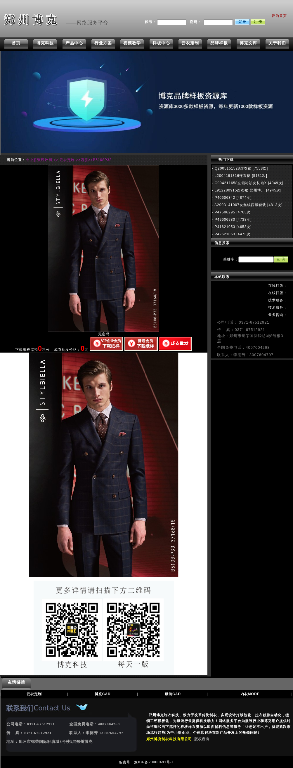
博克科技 (45, 43)
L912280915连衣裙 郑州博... (239, 190)
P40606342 (224, 198)
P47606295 (224, 212)
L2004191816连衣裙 (232, 176)
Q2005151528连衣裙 (232, 168)
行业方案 (103, 43)
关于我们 (277, 43)
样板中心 (161, 43)
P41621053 (224, 227)
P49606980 (224, 220)
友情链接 (16, 682)
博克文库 (248, 43)
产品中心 (74, 43)
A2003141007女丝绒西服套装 (239, 205)
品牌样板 (219, 43)
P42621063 (224, 234)
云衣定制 (190, 43)
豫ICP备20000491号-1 (154, 762)
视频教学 (132, 43)
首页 (16, 43)
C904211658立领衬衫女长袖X (240, 183)
